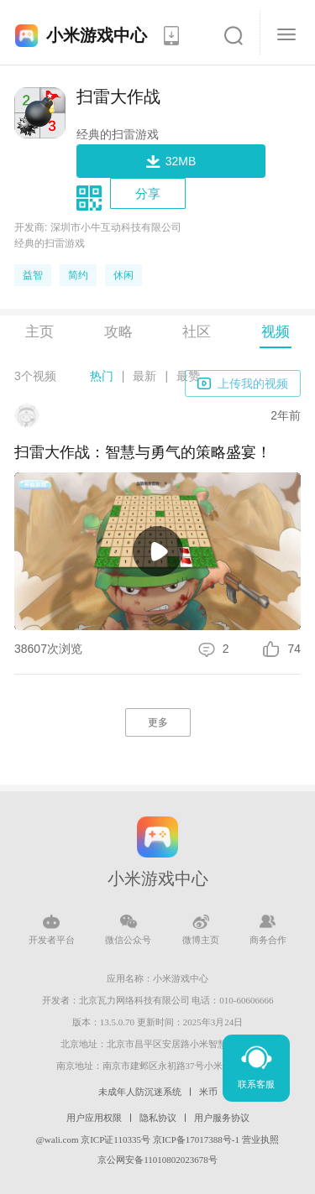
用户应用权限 (94, 1118)
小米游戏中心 (96, 35)
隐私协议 (157, 1118)
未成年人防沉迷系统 (139, 1092)
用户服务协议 (221, 1118)
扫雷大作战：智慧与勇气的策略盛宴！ (142, 452)
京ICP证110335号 (115, 1139)
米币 (208, 1092)
